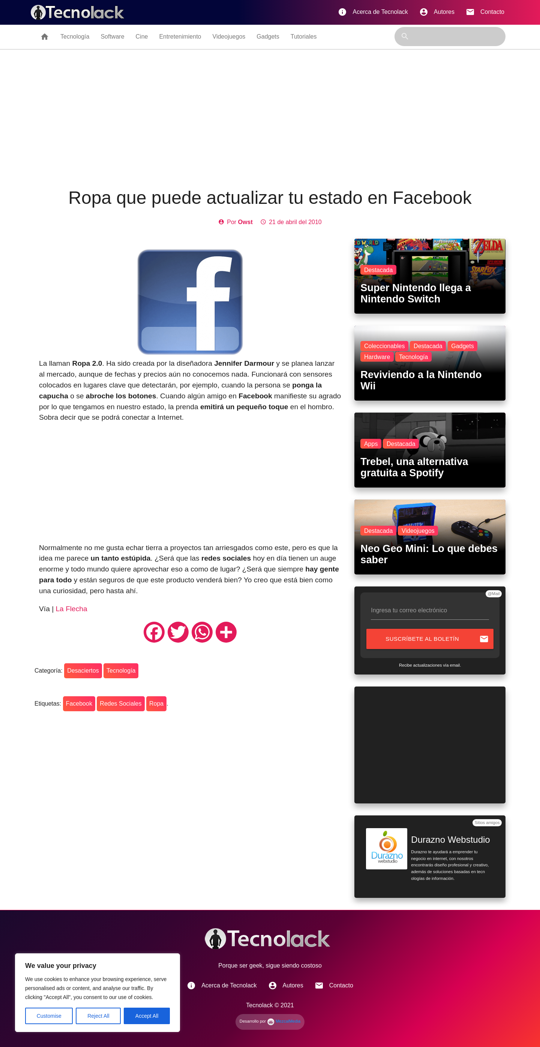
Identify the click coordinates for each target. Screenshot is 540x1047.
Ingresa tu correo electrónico (409, 610)
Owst (245, 222)
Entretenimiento (180, 36)
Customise (49, 1016)
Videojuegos (229, 36)
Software (112, 36)
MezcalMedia (283, 1021)
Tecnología (74, 36)
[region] (97, 992)
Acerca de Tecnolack (373, 12)
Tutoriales (304, 36)
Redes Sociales (120, 703)
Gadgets (267, 36)
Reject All (98, 1016)
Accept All (146, 1016)
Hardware (377, 357)
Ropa (156, 703)
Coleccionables (384, 346)
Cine (142, 36)
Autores (436, 12)
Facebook (79, 703)
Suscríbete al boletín (437, 639)
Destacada (378, 270)
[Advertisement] (270, 118)
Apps (371, 444)
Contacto (485, 12)
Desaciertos (83, 670)
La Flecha (71, 609)
